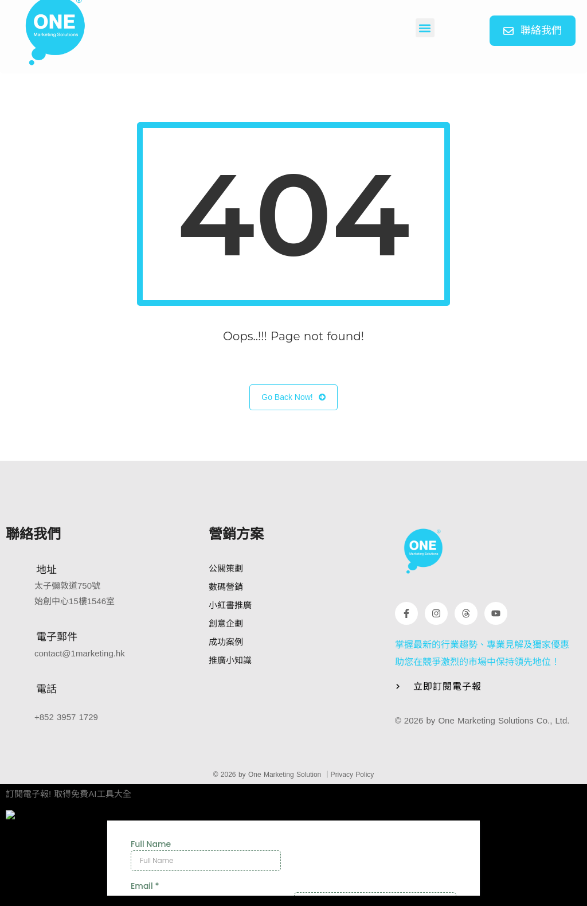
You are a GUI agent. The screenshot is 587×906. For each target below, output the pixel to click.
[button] (425, 27)
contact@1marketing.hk (79, 653)
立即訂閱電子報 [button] (447, 686)
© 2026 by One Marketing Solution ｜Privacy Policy (293, 775)
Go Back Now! (293, 397)
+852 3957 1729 (66, 717)
